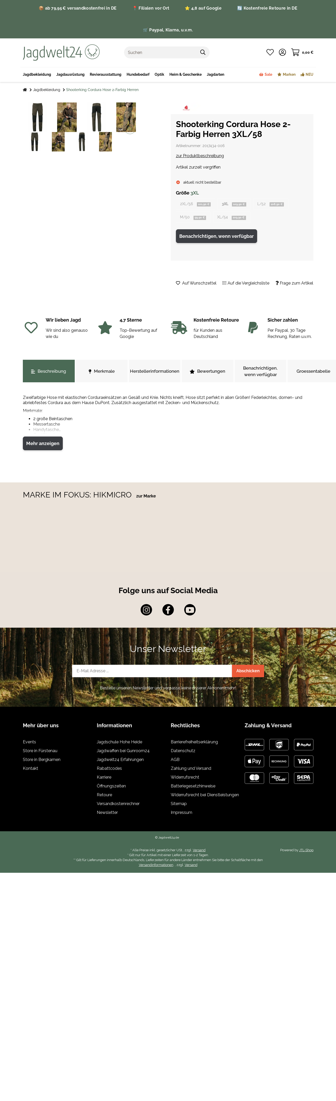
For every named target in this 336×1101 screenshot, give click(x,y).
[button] (282, 52)
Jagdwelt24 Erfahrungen (120, 760)
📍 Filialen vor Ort (150, 8)
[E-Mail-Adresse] (152, 672)
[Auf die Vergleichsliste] (130, 114)
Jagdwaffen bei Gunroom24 (123, 752)
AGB (175, 760)
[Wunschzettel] (270, 52)
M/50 (194, 218)
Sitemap (179, 804)
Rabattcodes (109, 769)
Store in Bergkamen (41, 760)
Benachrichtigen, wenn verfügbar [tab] (260, 373)
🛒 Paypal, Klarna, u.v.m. (168, 29)
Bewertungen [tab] (207, 372)
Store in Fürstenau (40, 752)
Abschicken (248, 672)
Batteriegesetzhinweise (193, 787)
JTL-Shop (306, 851)
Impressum (181, 813)
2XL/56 (197, 204)
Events (29, 743)
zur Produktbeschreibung (200, 155)
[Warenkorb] (302, 52)
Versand (199, 851)
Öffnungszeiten (111, 787)
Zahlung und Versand (191, 769)
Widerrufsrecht (185, 778)
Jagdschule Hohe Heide (119, 743)
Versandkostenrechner (118, 804)
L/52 (277, 204)
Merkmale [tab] (102, 372)
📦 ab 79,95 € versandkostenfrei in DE (78, 8)
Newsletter (107, 813)
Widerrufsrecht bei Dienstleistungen (205, 796)
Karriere (104, 778)
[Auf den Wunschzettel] (130, 128)
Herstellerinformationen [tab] (154, 372)
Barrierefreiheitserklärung (194, 743)
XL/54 (236, 218)
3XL (238, 204)
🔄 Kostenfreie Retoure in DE (267, 8)
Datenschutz (183, 752)
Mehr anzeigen (42, 444)
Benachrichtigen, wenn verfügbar (216, 237)
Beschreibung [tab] (48, 372)
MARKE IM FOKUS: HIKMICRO (78, 496)
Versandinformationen (156, 866)
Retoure (104, 796)
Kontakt (30, 769)
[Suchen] (160, 52)
